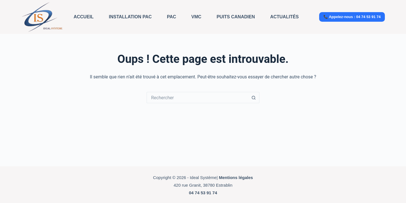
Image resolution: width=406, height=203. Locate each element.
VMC (196, 16)
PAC (171, 16)
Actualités (284, 16)
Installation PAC (130, 16)
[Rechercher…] (197, 97)
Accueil (84, 16)
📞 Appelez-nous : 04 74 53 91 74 (352, 17)
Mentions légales (236, 177)
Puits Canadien (236, 16)
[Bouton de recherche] (253, 97)
